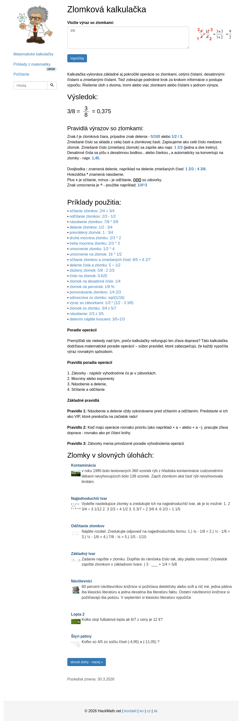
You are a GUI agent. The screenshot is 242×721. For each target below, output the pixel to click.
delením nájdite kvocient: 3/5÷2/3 (97, 319)
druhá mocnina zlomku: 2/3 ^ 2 (95, 238)
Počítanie (21, 74)
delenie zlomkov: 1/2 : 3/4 (91, 227)
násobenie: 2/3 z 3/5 (87, 314)
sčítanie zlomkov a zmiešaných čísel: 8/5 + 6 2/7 (110, 260)
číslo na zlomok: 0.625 (88, 276)
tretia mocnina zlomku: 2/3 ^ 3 (95, 243)
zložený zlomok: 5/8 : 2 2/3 (92, 270)
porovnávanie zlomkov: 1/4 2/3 (95, 292)
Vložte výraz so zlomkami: (90, 23)
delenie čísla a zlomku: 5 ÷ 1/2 (95, 265)
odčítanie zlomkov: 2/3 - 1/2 (93, 216)
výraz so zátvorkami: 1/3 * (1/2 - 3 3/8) (102, 303)
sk (155, 711)
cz (149, 711)
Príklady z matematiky (35, 66)
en (141, 711)
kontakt (130, 711)
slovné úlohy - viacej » (86, 662)
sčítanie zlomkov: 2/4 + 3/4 (92, 211)
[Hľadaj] (52, 85)
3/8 (128, 38)
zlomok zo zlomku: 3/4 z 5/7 (93, 308)
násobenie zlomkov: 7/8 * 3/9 (94, 222)
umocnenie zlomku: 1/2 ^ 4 (92, 249)
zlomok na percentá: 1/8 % (92, 287)
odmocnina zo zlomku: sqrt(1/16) (97, 298)
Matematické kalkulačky (33, 54)
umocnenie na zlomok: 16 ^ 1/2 (96, 254)
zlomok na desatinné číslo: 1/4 (95, 281)
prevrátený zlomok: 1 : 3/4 (91, 232)
